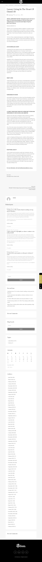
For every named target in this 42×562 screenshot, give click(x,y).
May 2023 (10, 449)
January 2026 (11, 383)
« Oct (8, 367)
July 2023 (10, 445)
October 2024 (11, 413)
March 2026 (10, 379)
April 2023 (10, 452)
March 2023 (10, 454)
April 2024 (10, 426)
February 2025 (11, 407)
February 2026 (11, 381)
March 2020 (10, 524)
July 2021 (10, 496)
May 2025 (10, 400)
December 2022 (11, 460)
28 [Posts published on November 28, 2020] (27, 361)
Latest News (11, 5)
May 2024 (10, 424)
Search (21, 280)
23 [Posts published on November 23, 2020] (7, 361)
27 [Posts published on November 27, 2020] (23, 361)
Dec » (11, 367)
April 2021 (10, 503)
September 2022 (11, 466)
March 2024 (10, 428)
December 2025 (11, 386)
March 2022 (10, 479)
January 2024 (11, 432)
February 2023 (11, 456)
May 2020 (10, 522)
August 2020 (11, 520)
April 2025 (10, 403)
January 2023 (11, 458)
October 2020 (11, 515)
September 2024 (11, 415)
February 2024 (11, 430)
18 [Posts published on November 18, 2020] (15, 359)
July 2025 (10, 396)
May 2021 (10, 500)
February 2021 (11, 507)
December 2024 (11, 411)
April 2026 (10, 377)
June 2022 (10, 473)
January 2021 (11, 509)
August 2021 (11, 494)
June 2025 (10, 398)
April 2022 (10, 477)
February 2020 (11, 526)
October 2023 (11, 439)
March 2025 (10, 405)
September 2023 (11, 441)
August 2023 (11, 443)
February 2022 (11, 481)
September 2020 (11, 518)
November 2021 (11, 488)
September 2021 (11, 492)
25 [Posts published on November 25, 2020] (15, 361)
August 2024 (11, 417)
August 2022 (11, 469)
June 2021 (10, 498)
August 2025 (11, 394)
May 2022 (10, 475)
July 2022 (10, 471)
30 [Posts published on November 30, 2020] (7, 362)
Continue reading (10, 223)
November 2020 (11, 513)
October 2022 (11, 464)
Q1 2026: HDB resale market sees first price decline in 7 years (20, 262)
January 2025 (11, 409)
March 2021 (10, 505)
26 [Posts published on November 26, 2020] (19, 361)
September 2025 (11, 392)
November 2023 (11, 437)
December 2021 (11, 486)
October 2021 (11, 490)
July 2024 (10, 420)
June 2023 (10, 447)
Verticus (10, 343)
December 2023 (11, 434)
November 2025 (11, 388)
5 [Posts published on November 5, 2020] (19, 356)
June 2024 (10, 422)
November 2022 (11, 462)
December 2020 (11, 511)
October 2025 (11, 390)
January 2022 (11, 483)
